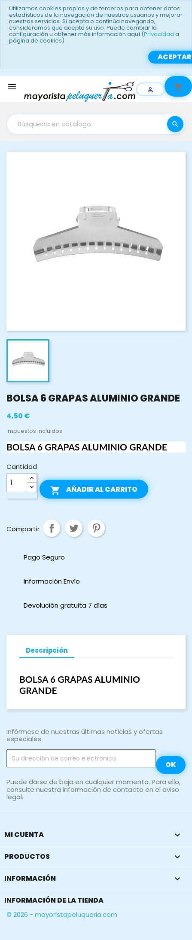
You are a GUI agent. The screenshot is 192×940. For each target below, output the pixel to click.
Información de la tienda (54, 900)
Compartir (51, 528)
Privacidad (159, 34)
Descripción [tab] (47, 650)
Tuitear (73, 528)
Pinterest (96, 528)
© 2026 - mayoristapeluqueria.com (61, 914)
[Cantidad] (16, 482)
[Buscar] (96, 124)
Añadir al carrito (93, 490)
